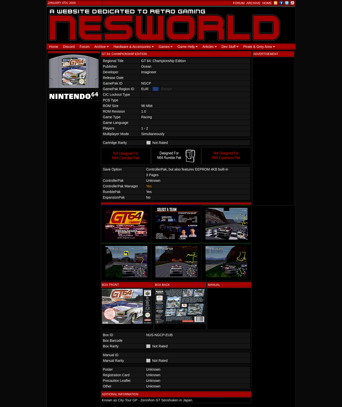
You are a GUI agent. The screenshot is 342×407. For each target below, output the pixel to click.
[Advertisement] (273, 131)
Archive (101, 47)
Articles (210, 47)
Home (53, 47)
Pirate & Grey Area (259, 47)
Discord (69, 47)
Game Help (187, 47)
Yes (149, 186)
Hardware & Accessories (134, 47)
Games (165, 47)
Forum (84, 47)
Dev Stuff (230, 47)
